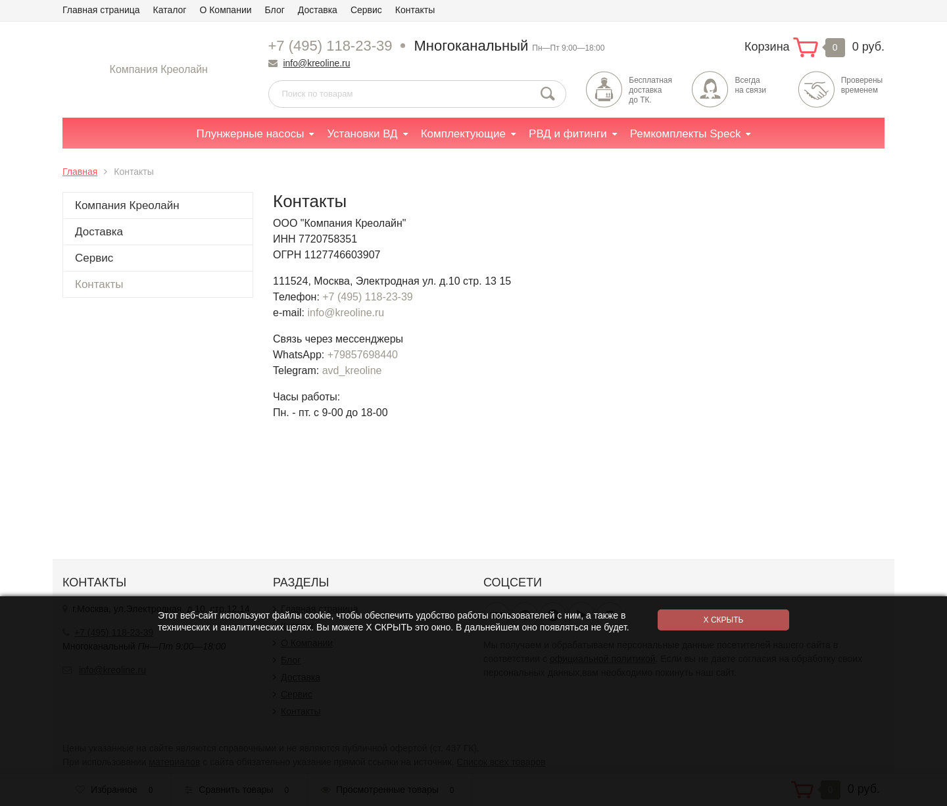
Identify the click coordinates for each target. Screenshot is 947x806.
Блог (275, 10)
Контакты (415, 10)
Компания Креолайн (159, 69)
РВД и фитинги (568, 134)
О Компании (225, 10)
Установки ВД (362, 134)
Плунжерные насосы (250, 134)
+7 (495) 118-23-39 (330, 45)
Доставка (317, 10)
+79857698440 (363, 354)
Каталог (170, 10)
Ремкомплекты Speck (685, 134)
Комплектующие (463, 134)
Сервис (366, 10)
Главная (79, 171)
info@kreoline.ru (316, 63)
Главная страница (101, 10)
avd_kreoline (352, 370)
